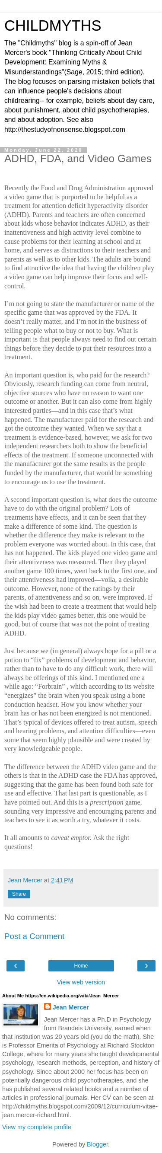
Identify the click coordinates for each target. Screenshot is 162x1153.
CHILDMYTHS (53, 25)
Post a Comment (34, 936)
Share (19, 894)
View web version (81, 982)
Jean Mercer (71, 1007)
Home (81, 966)
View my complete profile (36, 1127)
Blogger (97, 1144)
